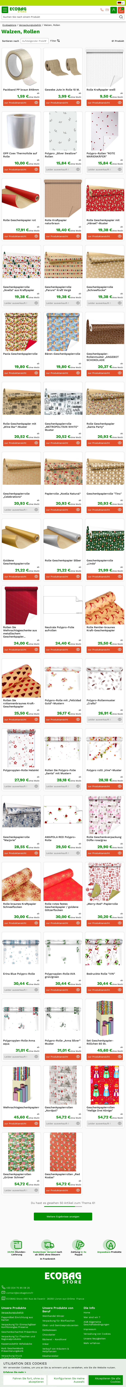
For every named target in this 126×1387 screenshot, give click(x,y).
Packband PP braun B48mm (21, 89)
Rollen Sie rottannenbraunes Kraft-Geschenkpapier (19, 703)
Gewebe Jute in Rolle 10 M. (62, 89)
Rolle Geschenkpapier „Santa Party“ (101, 425)
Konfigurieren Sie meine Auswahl (69, 1380)
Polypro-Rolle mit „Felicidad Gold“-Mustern (63, 702)
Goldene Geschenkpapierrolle (16, 562)
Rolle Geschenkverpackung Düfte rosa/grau (104, 838)
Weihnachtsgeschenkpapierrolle (23, 1107)
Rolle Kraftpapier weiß (101, 89)
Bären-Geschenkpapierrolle (62, 353)
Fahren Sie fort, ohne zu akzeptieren (28, 1380)
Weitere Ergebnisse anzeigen (63, 1216)
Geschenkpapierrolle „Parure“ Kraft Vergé (58, 288)
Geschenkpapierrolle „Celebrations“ (16, 495)
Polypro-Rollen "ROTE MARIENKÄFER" (101, 155)
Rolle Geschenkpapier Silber (63, 560)
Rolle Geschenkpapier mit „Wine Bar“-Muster (19, 425)
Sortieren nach (10, 41)
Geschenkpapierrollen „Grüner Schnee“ (17, 1176)
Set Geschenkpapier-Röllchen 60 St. (100, 1042)
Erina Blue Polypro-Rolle (19, 973)
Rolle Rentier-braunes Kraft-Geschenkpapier (101, 629)
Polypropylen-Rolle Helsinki (21, 770)
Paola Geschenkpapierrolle (20, 353)
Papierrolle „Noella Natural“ (63, 493)
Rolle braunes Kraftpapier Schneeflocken (19, 905)
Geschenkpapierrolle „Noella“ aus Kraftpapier (18, 288)
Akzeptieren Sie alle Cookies (107, 1380)
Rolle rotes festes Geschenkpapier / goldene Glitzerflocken (61, 907)
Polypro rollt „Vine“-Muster (104, 770)
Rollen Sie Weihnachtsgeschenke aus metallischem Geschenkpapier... (20, 632)
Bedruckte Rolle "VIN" (101, 973)
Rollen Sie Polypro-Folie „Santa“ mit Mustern (60, 772)
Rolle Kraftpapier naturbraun (56, 222)
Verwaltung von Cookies (97, 1333)
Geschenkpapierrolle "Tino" (104, 493)
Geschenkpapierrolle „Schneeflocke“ (100, 288)
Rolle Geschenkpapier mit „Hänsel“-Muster (103, 222)
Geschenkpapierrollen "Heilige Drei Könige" (101, 1109)
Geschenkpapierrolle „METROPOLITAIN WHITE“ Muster (61, 426)
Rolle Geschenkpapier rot (19, 220)
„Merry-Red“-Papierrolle (102, 903)
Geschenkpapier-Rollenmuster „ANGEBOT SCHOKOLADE (103, 357)
